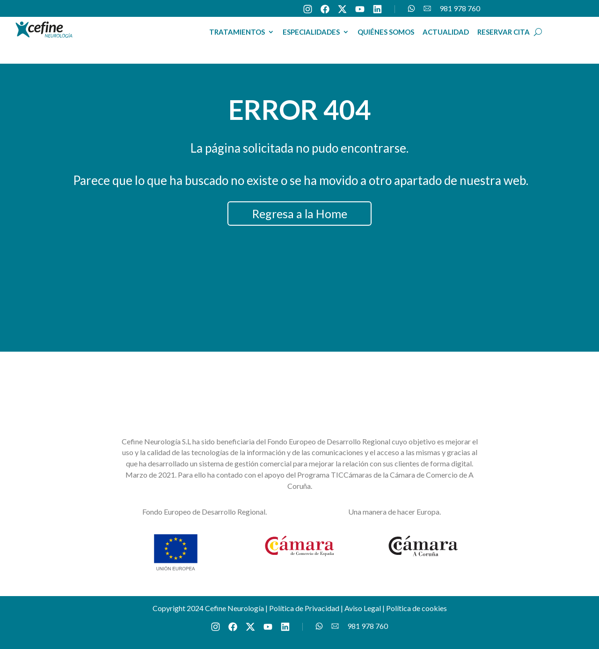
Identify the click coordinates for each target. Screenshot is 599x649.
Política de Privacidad (304, 608)
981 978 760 (459, 9)
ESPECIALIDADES (311, 32)
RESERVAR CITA (503, 32)
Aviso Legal (362, 608)
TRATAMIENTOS (237, 32)
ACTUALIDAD (446, 32)
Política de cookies (416, 608)
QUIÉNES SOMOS (386, 32)
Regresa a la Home (299, 213)
